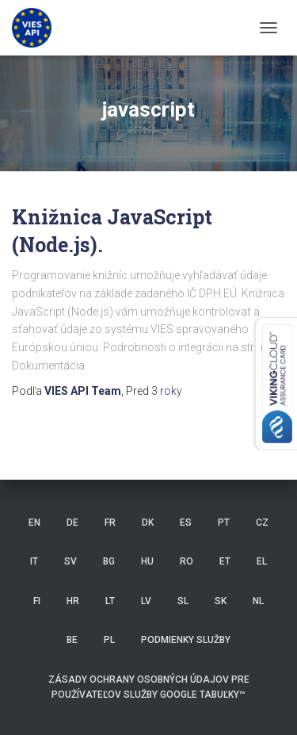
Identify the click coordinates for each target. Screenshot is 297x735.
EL (262, 561)
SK (221, 601)
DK (148, 522)
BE (72, 639)
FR (110, 522)
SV (70, 561)
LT (110, 601)
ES (186, 522)
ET (224, 561)
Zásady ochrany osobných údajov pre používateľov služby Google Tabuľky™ (148, 687)
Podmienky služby (185, 639)
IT (34, 561)
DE (72, 522)
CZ (262, 522)
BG (109, 561)
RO (186, 561)
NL (258, 601)
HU (147, 561)
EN (34, 522)
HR (73, 601)
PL (109, 639)
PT (224, 522)
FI (36, 601)
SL (182, 601)
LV (146, 601)
